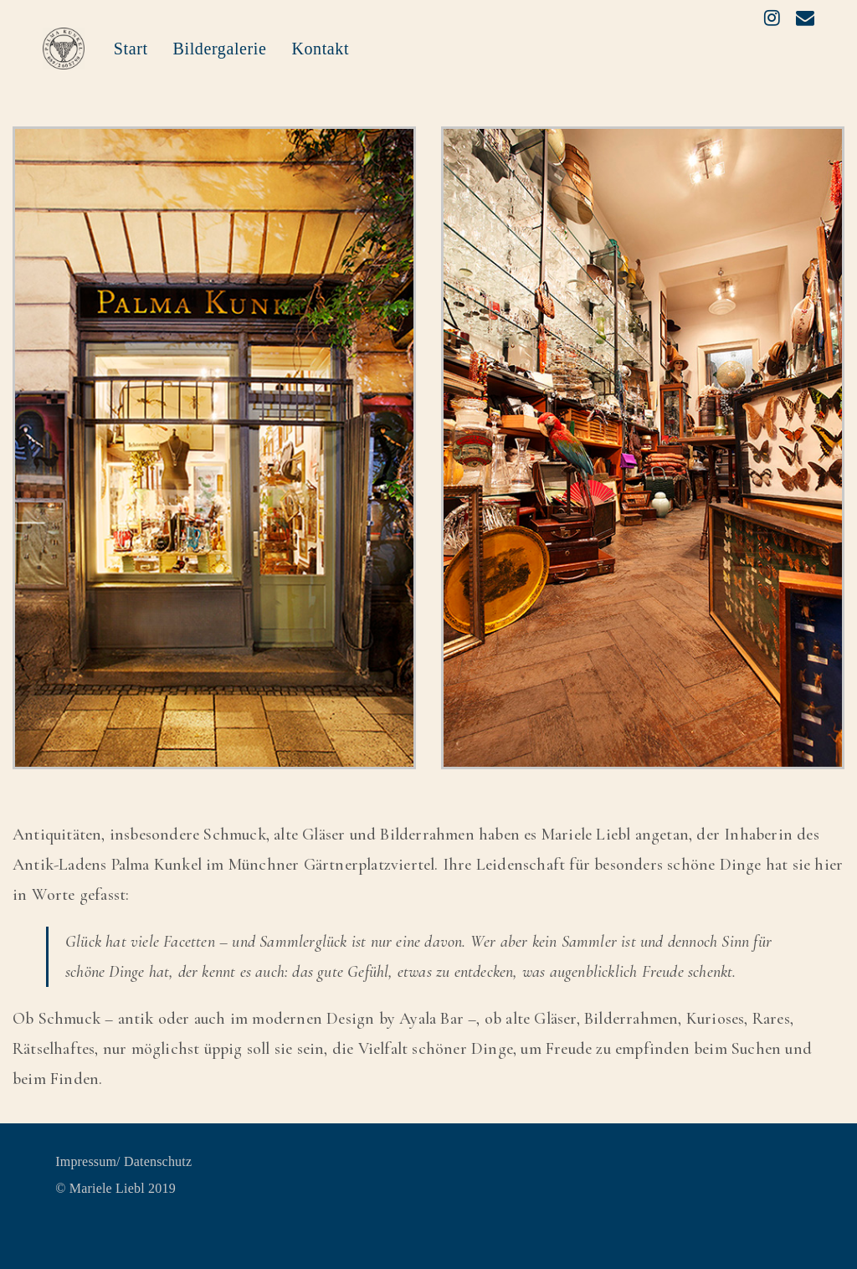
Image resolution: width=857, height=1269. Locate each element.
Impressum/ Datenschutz (123, 1161)
